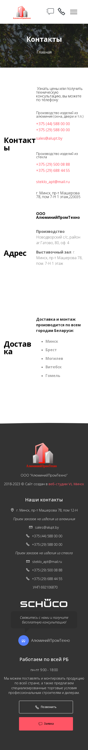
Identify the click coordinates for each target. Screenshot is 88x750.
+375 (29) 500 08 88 (53, 164)
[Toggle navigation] (73, 12)
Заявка (46, 724)
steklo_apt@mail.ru (53, 181)
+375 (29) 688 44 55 (53, 170)
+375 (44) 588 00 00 (53, 123)
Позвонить (46, 707)
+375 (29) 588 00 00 (53, 129)
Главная (44, 52)
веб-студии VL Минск (66, 483)
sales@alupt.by (49, 138)
